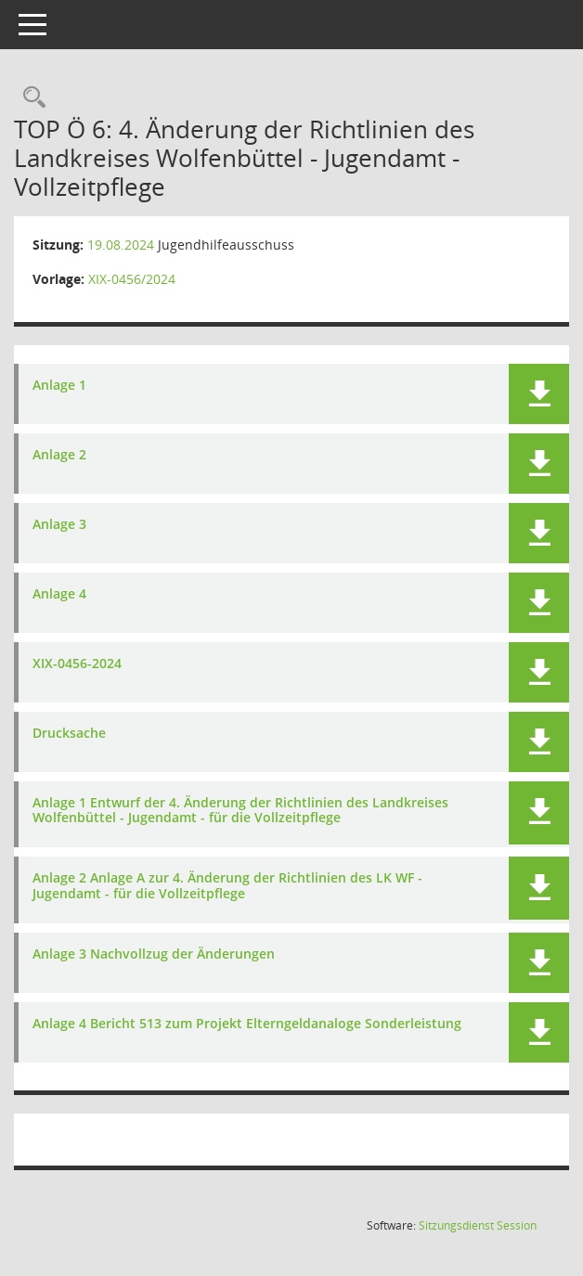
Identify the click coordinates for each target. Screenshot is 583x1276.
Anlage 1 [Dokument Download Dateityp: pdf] (59, 385)
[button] (539, 394)
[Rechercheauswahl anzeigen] (29, 98)
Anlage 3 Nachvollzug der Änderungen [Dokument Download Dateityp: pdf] (153, 954)
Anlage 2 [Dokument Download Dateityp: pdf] (59, 455)
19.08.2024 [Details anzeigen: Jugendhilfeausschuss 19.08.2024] (120, 244)
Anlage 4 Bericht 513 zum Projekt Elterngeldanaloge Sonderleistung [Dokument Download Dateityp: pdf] (246, 1024)
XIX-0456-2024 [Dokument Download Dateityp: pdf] (77, 664)
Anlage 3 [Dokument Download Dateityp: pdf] (59, 525)
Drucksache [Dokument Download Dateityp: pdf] (69, 733)
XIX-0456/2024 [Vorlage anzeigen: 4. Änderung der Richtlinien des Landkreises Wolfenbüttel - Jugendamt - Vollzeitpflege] (131, 279)
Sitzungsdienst (478, 1225)
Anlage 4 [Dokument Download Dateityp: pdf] (59, 594)
